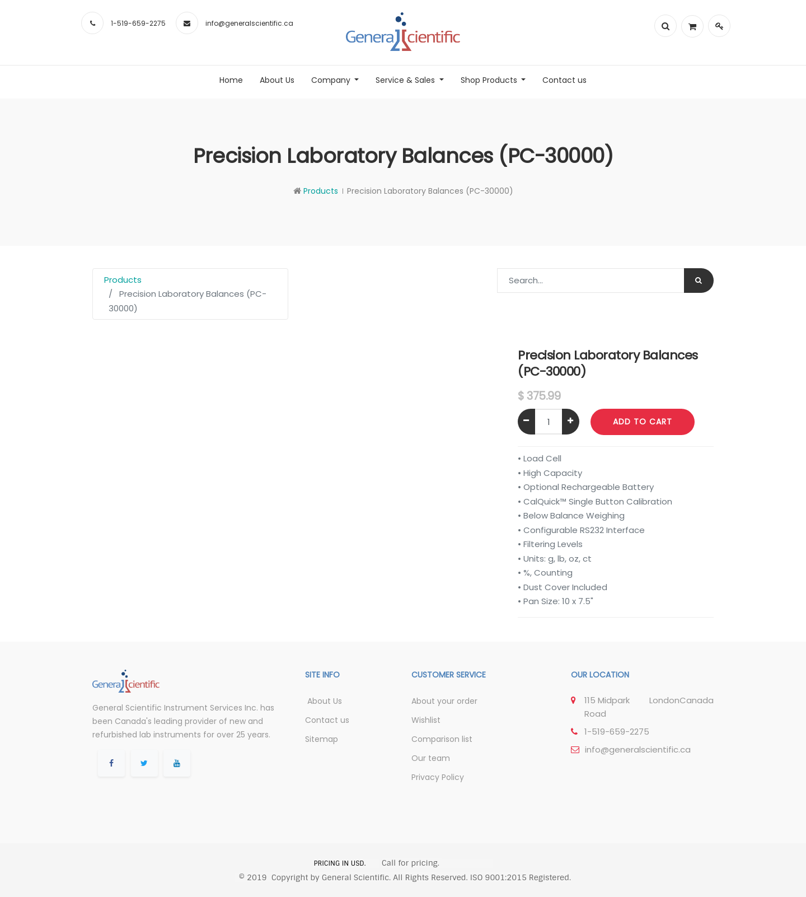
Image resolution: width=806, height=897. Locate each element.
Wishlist (426, 720)
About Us (323, 701)
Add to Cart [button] (642, 421)
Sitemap (321, 739)
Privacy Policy (437, 777)
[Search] (699, 280)
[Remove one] (526, 422)
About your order (444, 701)
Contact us (327, 720)
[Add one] (570, 422)
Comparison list (441, 739)
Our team (430, 758)
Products (320, 191)
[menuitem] (231, 80)
